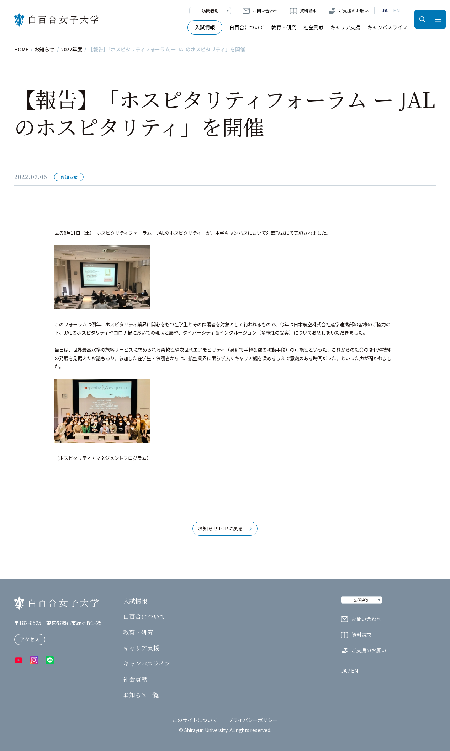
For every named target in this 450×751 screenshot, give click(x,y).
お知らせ (44, 49)
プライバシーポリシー (253, 720)
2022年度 (71, 49)
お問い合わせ (265, 10)
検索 (422, 19)
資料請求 (308, 10)
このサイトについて (195, 720)
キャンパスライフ (387, 27)
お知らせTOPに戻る (220, 528)
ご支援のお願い (354, 10)
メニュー (438, 19)
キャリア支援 (345, 27)
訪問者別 (210, 10)
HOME (21, 49)
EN (396, 10)
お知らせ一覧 (141, 695)
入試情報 (205, 27)
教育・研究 (283, 27)
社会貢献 (313, 27)
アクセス (29, 639)
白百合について (246, 27)
